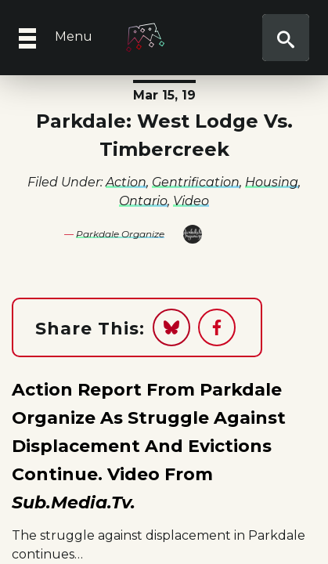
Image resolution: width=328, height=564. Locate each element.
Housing (271, 182)
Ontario (143, 200)
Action (126, 182)
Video (191, 200)
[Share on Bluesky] (171, 327)
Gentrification (196, 182)
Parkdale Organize (120, 234)
